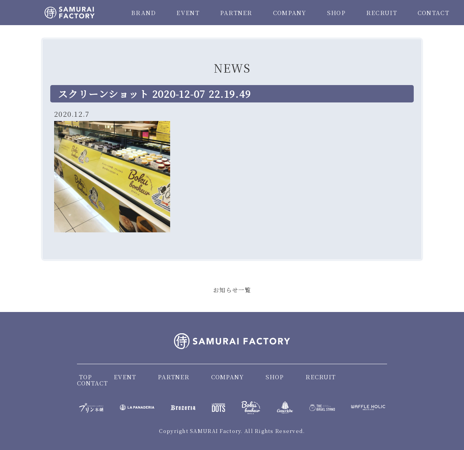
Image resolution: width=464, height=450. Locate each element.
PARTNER (236, 13)
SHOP (336, 13)
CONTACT (433, 13)
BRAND (143, 13)
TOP (85, 377)
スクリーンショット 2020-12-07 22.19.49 (154, 94)
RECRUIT (381, 13)
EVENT (187, 13)
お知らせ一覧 (232, 290)
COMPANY (290, 13)
